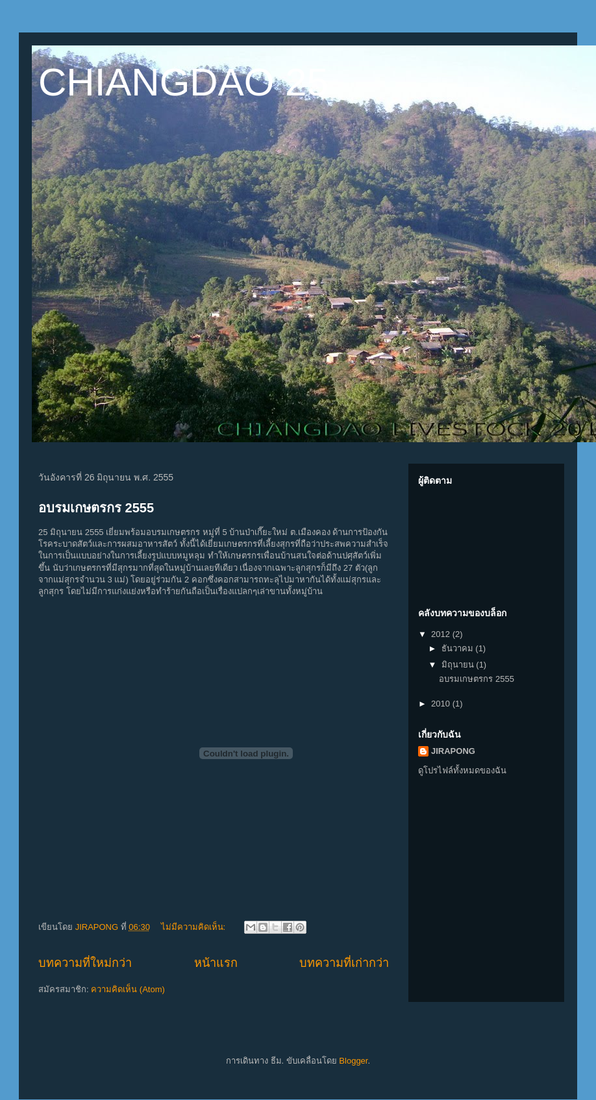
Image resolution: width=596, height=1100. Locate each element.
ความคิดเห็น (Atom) (128, 989)
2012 (442, 634)
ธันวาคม (458, 648)
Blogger (353, 1061)
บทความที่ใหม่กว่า (85, 962)
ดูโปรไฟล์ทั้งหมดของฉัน (462, 770)
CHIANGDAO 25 (183, 82)
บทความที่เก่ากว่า (344, 962)
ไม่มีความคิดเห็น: (194, 927)
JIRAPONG (453, 751)
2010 (442, 703)
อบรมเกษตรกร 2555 (96, 508)
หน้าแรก (216, 962)
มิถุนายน (459, 664)
